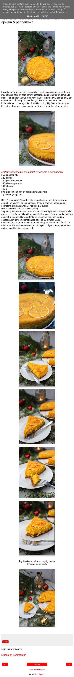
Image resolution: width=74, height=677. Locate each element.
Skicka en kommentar (13, 654)
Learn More (33, 16)
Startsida (37, 664)
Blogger (41, 674)
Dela (5, 642)
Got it (45, 16)
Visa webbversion (37, 669)
